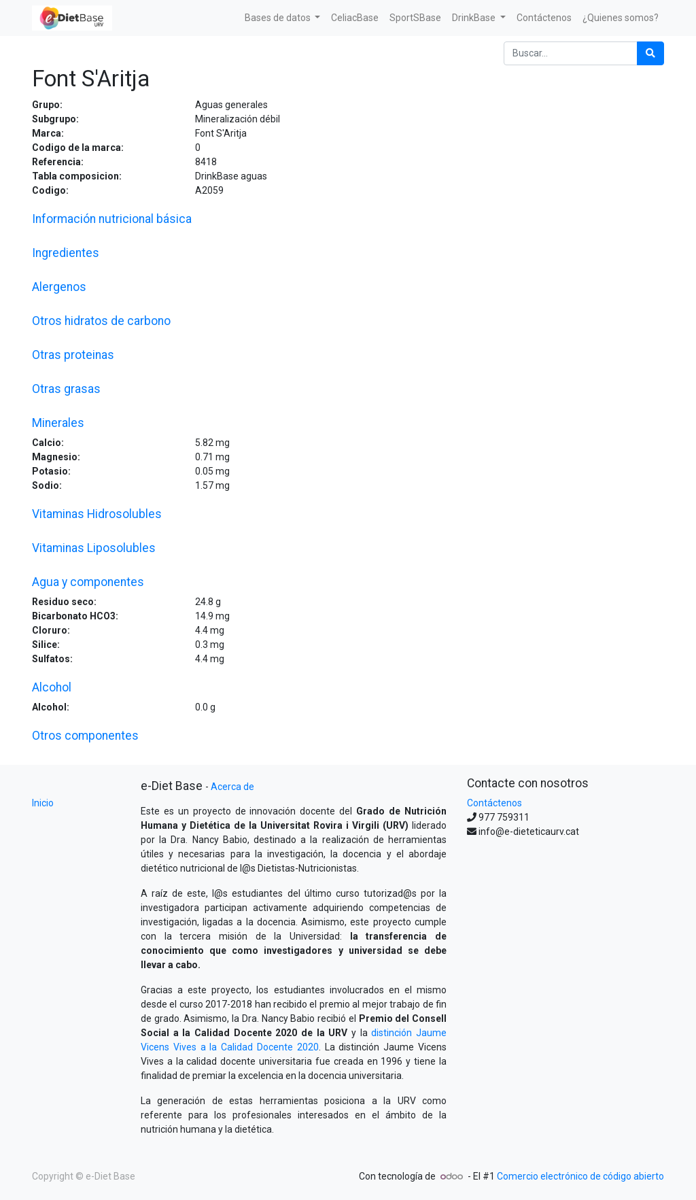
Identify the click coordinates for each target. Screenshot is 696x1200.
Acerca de (232, 786)
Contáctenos (494, 803)
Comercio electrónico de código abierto (580, 1176)
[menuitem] (355, 18)
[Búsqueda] (650, 53)
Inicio (43, 803)
